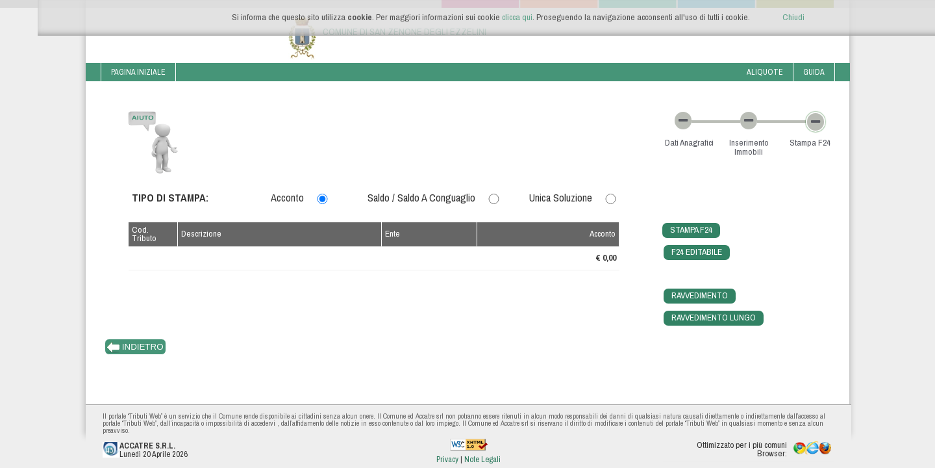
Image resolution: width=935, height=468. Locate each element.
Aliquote (765, 71)
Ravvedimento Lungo (713, 317)
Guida (814, 71)
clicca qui (517, 17)
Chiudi (793, 17)
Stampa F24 (691, 229)
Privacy (448, 459)
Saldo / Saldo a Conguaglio (421, 197)
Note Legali (482, 459)
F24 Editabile (696, 251)
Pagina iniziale (138, 71)
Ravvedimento (699, 295)
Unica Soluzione (560, 197)
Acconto (287, 197)
